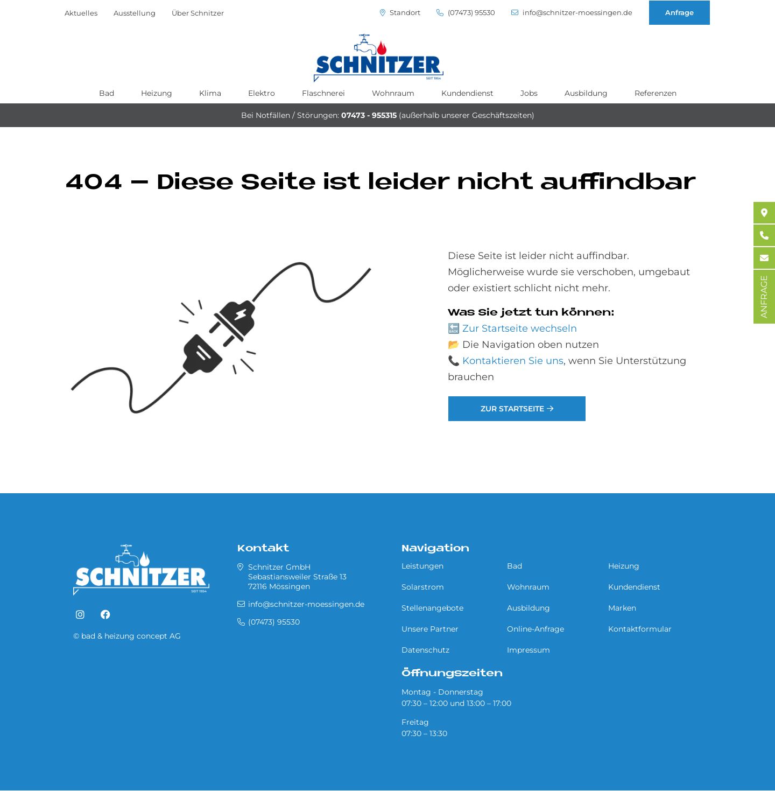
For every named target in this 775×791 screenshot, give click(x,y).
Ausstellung (135, 13)
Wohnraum (393, 93)
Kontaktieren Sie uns (512, 361)
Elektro (261, 93)
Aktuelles (81, 13)
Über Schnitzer (198, 13)
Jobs (529, 93)
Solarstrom (422, 587)
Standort (400, 12)
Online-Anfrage (535, 629)
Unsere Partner (430, 629)
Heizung (156, 93)
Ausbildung (586, 93)
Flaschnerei (323, 93)
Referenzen (656, 93)
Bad (106, 93)
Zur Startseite (512, 409)
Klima (210, 93)
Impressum (528, 650)
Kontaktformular (640, 629)
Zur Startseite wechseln (519, 328)
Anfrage (679, 12)
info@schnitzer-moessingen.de (571, 12)
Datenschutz (425, 650)
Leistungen (422, 566)
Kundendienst (467, 93)
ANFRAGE (764, 296)
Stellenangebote (432, 608)
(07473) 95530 (465, 12)
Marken (622, 608)
